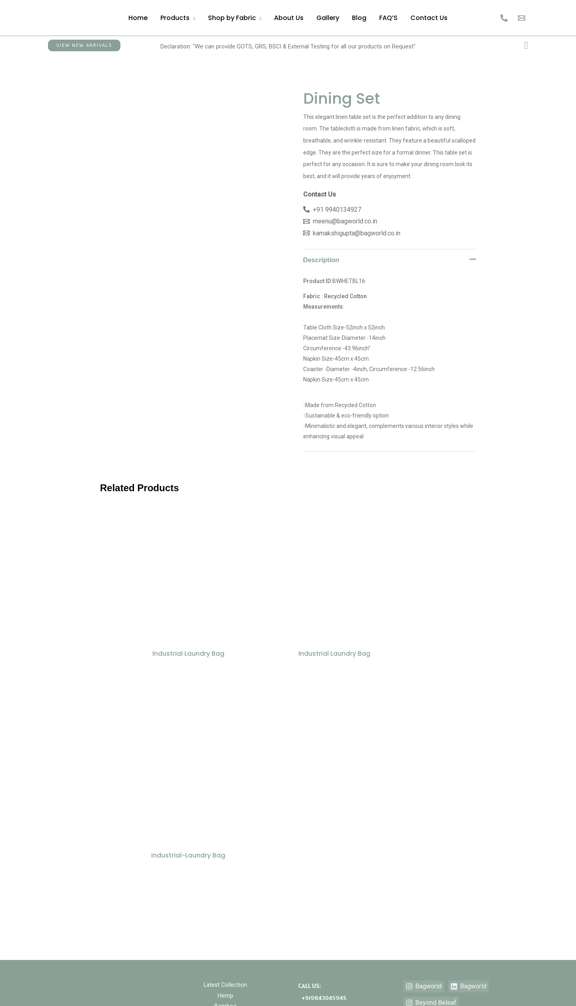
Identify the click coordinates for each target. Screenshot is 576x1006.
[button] (84, 45)
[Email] (521, 18)
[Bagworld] (423, 751)
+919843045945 (322, 762)
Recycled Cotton (225, 812)
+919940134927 (321, 774)
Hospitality (225, 780)
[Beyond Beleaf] (431, 767)
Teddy (225, 832)
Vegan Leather (225, 822)
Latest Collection (225, 749)
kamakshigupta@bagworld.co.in (342, 827)
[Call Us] (504, 18)
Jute (225, 791)
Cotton (225, 801)
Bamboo (225, 770)
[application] (192, 18)
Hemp (225, 760)
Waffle (226, 843)
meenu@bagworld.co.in (330, 815)
